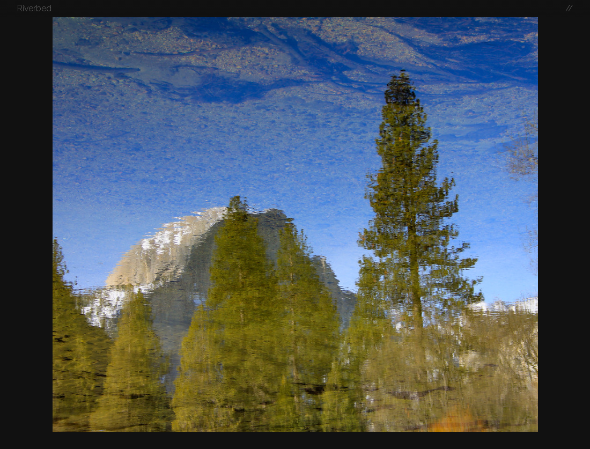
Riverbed (34, 8)
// (569, 8)
